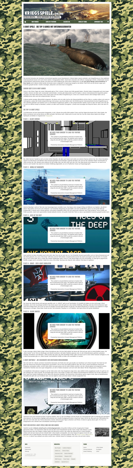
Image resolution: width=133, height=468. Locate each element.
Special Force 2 (65, 461)
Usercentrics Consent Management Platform (69, 145)
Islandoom (57, 461)
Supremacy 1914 (98, 22)
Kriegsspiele (48, 115)
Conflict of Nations (51, 22)
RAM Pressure (58, 459)
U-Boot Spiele (99, 447)
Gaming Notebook (87, 449)
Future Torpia (66, 459)
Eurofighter (99, 449)
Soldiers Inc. (66, 22)
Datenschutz (28, 449)
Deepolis (73, 459)
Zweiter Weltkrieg (87, 451)
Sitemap (27, 451)
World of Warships (68, 453)
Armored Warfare (59, 456)
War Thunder (35, 22)
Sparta (84, 447)
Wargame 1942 (68, 456)
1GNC (97, 451)
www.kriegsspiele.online (30, 455)
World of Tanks (82, 22)
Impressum (27, 447)
